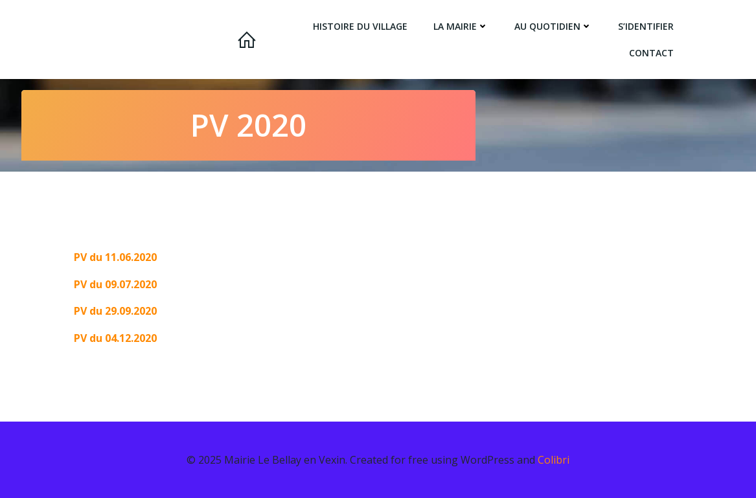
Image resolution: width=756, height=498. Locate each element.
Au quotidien (555, 26)
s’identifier (648, 26)
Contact (653, 53)
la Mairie (462, 26)
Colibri (553, 459)
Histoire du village (362, 26)
